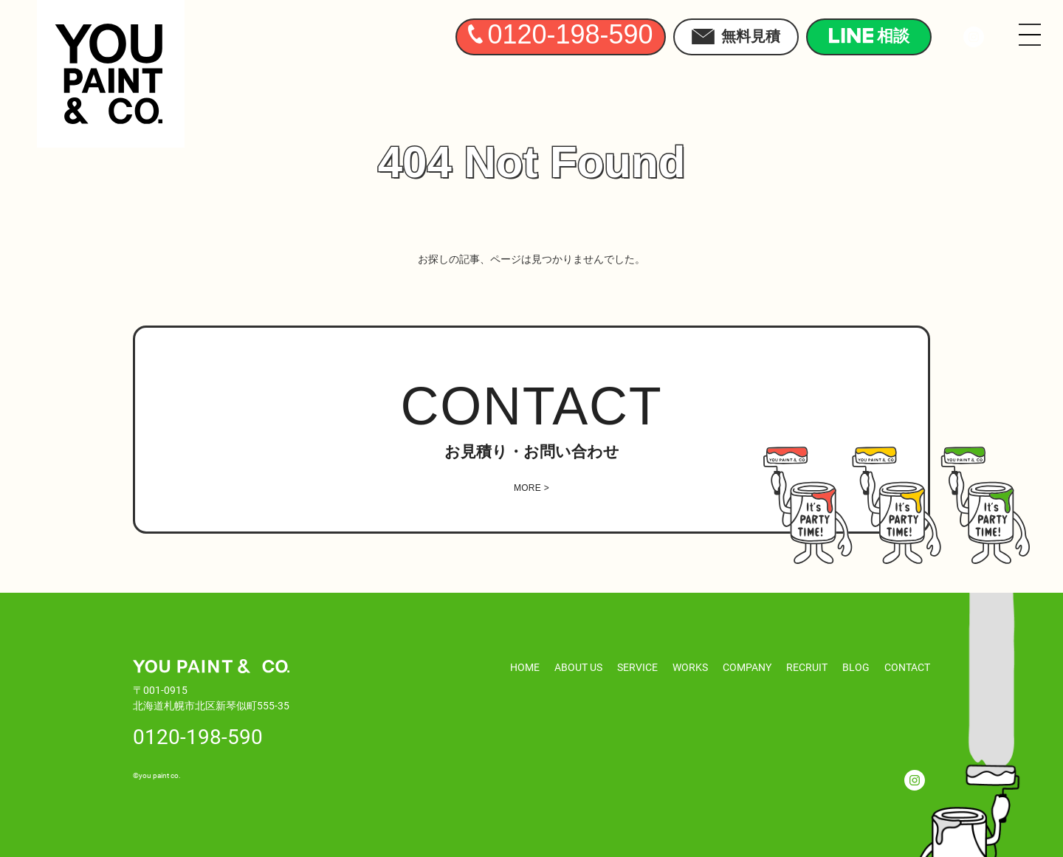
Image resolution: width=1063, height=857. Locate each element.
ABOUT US (578, 667)
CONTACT (907, 667)
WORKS (690, 667)
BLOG (856, 667)
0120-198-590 (198, 736)
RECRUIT (807, 667)
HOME (525, 667)
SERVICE (637, 667)
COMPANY (747, 667)
